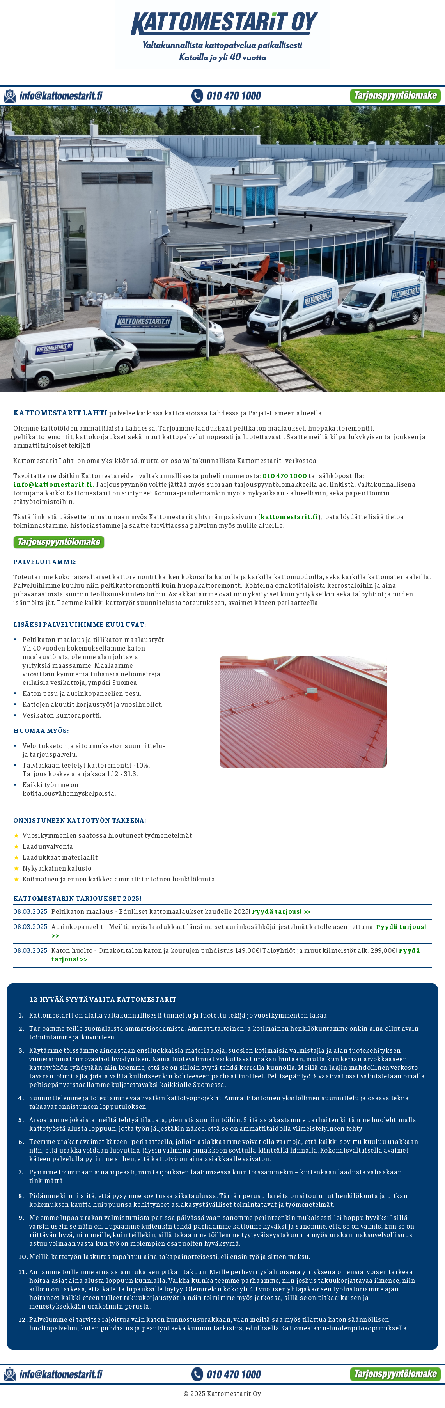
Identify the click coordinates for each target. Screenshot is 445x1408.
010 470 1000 (284, 475)
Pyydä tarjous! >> (281, 911)
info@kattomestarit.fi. (53, 484)
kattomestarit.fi (290, 516)
